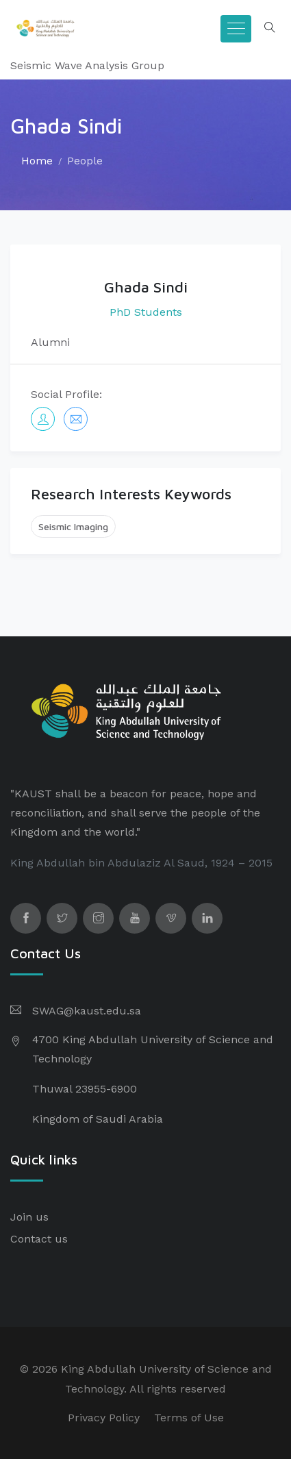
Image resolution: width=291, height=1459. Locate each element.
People (85, 160)
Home (37, 160)
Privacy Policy (104, 1417)
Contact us (39, 1238)
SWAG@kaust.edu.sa (86, 1010)
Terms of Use (189, 1417)
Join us (29, 1216)
